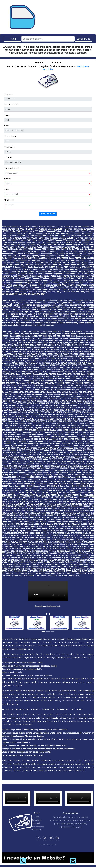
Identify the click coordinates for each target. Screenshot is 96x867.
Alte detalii (9, 199)
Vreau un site (36, 829)
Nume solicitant (11, 168)
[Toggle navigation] (13, 39)
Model (7, 125)
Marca (6, 115)
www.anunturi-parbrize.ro (12, 227)
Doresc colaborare (37, 826)
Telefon (7, 178)
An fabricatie (10, 136)
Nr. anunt (8, 94)
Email (6, 189)
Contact (37, 823)
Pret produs (9, 147)
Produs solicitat (11, 104)
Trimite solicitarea (48, 214)
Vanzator (8, 157)
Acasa (36, 817)
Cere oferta (37, 820)
